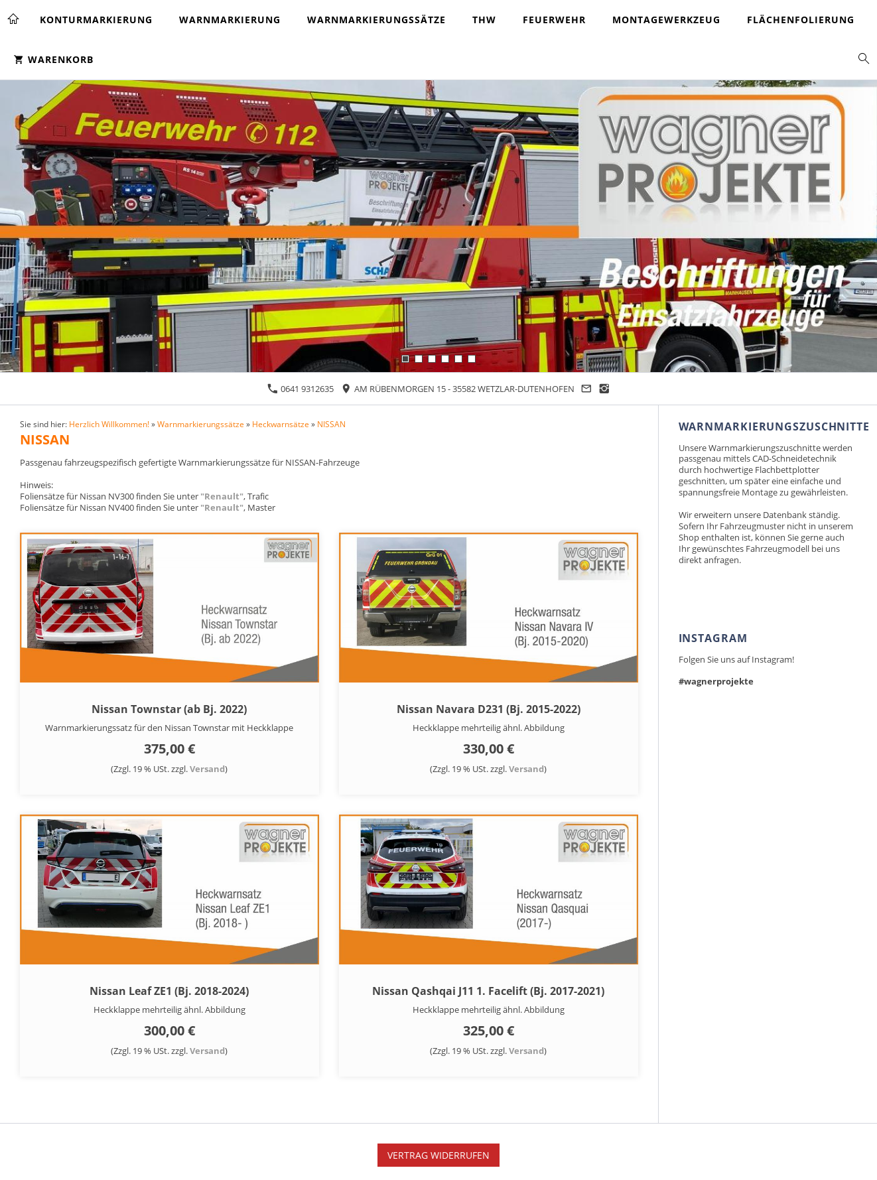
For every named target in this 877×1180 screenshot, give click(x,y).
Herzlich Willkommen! (109, 424)
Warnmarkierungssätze (200, 424)
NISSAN (331, 424)
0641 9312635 (300, 389)
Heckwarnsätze (280, 424)
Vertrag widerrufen (438, 1155)
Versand (207, 769)
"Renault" (221, 496)
